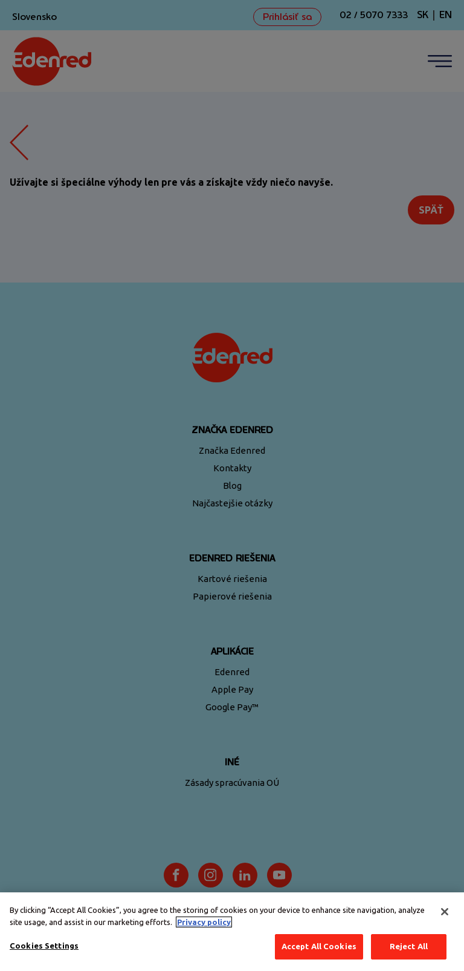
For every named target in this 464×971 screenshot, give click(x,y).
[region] (232, 931)
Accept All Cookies (319, 946)
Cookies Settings (44, 945)
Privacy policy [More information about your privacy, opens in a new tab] (204, 922)
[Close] (444, 911)
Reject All (409, 946)
